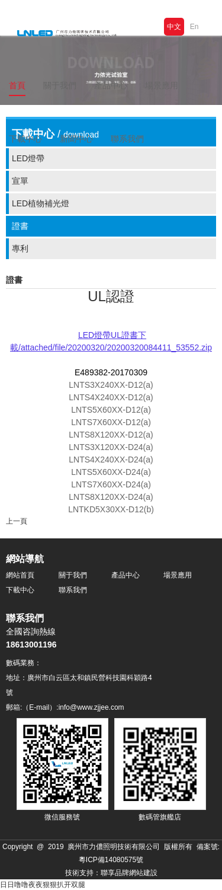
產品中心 (125, 575)
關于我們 (73, 575)
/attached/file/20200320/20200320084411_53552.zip (115, 347)
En (194, 27)
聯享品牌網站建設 (129, 873)
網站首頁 (20, 575)
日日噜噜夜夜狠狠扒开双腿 (42, 885)
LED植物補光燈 (40, 203)
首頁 (17, 85)
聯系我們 (127, 138)
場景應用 (177, 575)
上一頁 (16, 521)
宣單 (20, 181)
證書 (20, 226)
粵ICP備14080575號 (111, 860)
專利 (20, 248)
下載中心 (20, 590)
